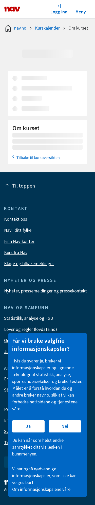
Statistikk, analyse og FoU (28, 318)
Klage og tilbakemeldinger (29, 264)
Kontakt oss (15, 219)
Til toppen (19, 186)
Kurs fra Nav (15, 252)
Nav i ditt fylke (17, 230)
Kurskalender (47, 28)
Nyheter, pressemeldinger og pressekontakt (45, 291)
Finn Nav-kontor (19, 241)
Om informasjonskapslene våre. (41, 489)
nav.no (15, 28)
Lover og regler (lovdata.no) (30, 329)
